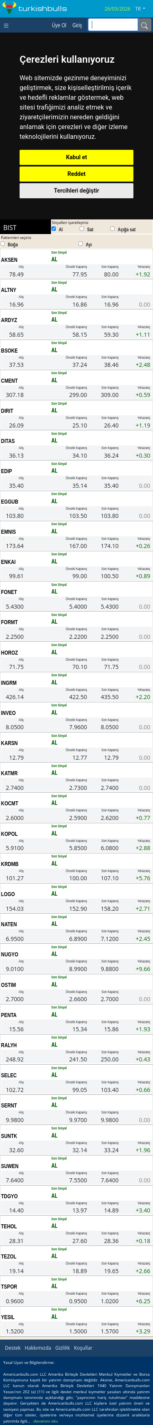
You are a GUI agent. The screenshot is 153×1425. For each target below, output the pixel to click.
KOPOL (9, 834)
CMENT (9, 380)
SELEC (9, 1075)
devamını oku (45, 1421)
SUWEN (10, 1166)
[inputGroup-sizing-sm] (113, 24)
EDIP (6, 471)
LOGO (8, 894)
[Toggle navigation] (8, 25)
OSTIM (8, 985)
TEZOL (9, 1256)
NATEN (9, 924)
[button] (143, 9)
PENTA (9, 1015)
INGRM (9, 683)
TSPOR (9, 1286)
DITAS (8, 441)
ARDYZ (9, 320)
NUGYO (9, 954)
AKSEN (9, 259)
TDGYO (9, 1196)
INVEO (8, 713)
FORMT (9, 622)
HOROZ (9, 652)
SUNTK (9, 1136)
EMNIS (8, 531)
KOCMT (9, 803)
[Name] (144, 24)
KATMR (9, 773)
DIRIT (7, 411)
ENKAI (8, 562)
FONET (9, 592)
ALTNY (8, 290)
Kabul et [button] (76, 157)
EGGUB (9, 501)
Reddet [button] (76, 174)
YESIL (8, 1317)
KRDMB (10, 864)
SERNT (9, 1105)
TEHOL (9, 1226)
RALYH (9, 1045)
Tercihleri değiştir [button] (76, 190)
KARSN (9, 743)
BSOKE (9, 350)
